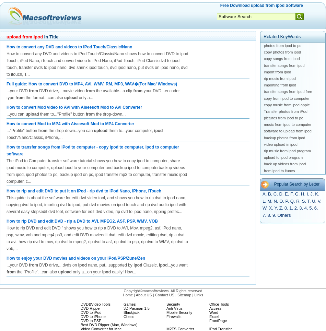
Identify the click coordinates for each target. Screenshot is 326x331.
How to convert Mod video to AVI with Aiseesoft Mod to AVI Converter (74, 107)
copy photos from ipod (282, 52)
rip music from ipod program (287, 151)
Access (215, 308)
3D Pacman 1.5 (137, 308)
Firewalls (173, 317)
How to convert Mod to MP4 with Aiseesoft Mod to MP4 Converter (70, 123)
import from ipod (277, 72)
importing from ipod (280, 85)
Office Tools (219, 304)
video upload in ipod (281, 144)
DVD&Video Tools (95, 304)
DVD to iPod (91, 312)
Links (198, 295)
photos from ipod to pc (282, 46)
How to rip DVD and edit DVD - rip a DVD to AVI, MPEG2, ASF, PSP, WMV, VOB (82, 221)
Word (213, 312)
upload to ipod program (283, 157)
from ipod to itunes (279, 171)
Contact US (164, 295)
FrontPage (218, 321)
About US (144, 295)
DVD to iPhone (93, 317)
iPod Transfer (220, 329)
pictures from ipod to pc (283, 118)
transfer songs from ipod (284, 65)
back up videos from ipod (285, 164)
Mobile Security (179, 312)
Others (284, 215)
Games (130, 304)
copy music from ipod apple (287, 105)
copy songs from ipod (282, 59)
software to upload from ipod (288, 131)
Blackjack (131, 312)
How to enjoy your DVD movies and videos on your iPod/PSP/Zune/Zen (76, 258)
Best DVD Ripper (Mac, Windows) (109, 325)
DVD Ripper (91, 308)
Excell (214, 317)
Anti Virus (174, 308)
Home (128, 295)
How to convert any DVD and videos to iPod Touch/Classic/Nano (69, 47)
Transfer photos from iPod (285, 111)
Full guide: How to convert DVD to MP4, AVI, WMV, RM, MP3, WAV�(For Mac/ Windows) (92, 84)
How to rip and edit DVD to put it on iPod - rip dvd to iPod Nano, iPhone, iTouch (84, 191)
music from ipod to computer (288, 124)
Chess (129, 317)
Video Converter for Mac (101, 329)
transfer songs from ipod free (288, 92)
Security (173, 304)
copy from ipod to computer (287, 98)
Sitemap (184, 295)
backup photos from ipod (284, 138)
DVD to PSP (91, 321)
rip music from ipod (280, 78)
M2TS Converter (180, 329)
